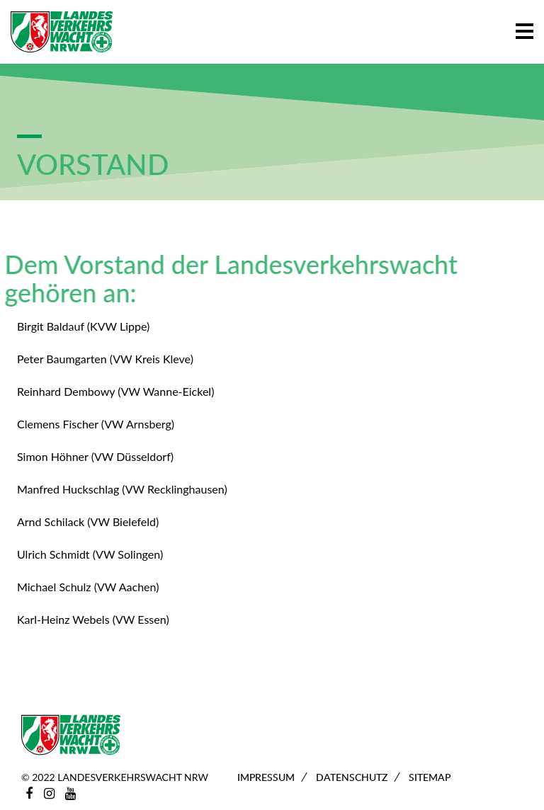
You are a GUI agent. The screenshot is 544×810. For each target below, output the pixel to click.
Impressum (266, 777)
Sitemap (429, 777)
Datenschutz (351, 777)
